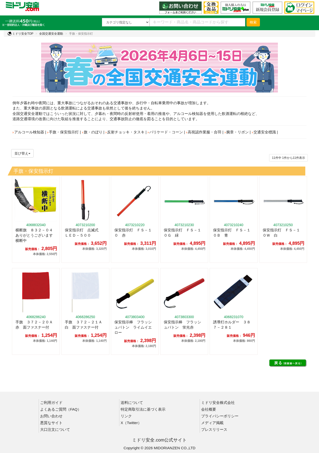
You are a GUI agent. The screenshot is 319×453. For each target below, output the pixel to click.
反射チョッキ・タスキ (125, 132)
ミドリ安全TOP (20, 33)
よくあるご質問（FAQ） (60, 409)
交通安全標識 (264, 132)
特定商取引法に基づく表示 (143, 409)
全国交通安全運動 (51, 33)
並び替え (22, 153)
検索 (253, 22)
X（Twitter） (131, 423)
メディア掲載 (212, 423)
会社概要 (208, 409)
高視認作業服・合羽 (203, 132)
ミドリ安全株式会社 (218, 402)
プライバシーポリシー (220, 416)
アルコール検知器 (28, 132)
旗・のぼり (92, 132)
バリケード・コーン (165, 132)
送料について (132, 402)
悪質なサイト (51, 423)
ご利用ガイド (51, 402)
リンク (126, 416)
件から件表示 (288, 158)
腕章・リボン (237, 132)
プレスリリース (214, 429)
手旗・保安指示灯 (63, 132)
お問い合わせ (51, 416)
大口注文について (55, 429)
